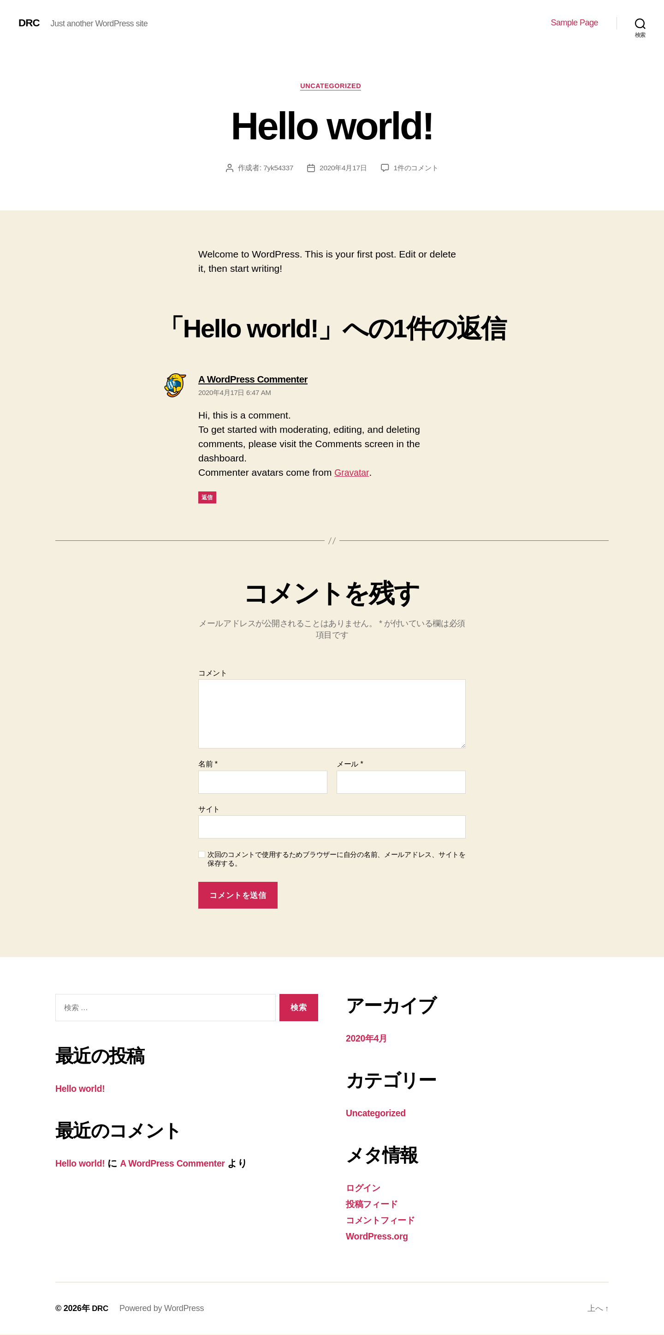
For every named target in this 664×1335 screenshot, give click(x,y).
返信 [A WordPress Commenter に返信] (207, 499)
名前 (208, 766)
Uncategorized (332, 87)
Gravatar (353, 474)
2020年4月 (368, 1040)
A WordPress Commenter (182, 1164)
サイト (209, 810)
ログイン (366, 1189)
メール (350, 766)
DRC (29, 23)
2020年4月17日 (343, 169)
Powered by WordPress (162, 1308)
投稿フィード (375, 1204)
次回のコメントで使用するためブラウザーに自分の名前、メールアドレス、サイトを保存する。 (337, 860)
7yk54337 (275, 169)
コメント (212, 674)
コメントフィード (386, 1220)
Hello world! (82, 1090)
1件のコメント (417, 169)
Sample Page (574, 22)
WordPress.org (380, 1236)
